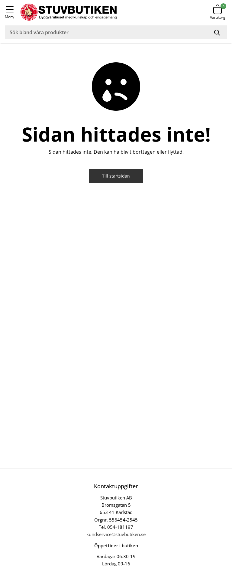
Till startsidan (116, 176)
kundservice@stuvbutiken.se (116, 534)
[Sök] (217, 32)
